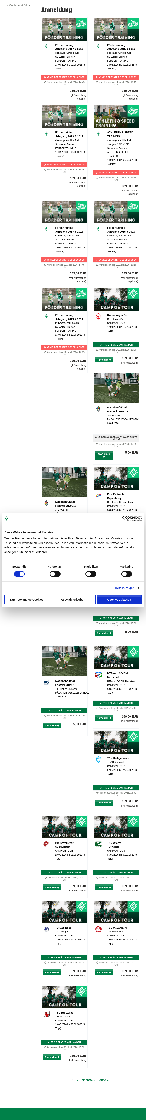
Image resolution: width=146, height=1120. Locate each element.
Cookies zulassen (119, 599)
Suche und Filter (19, 5)
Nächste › (88, 1080)
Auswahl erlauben (73, 599)
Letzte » (103, 1080)
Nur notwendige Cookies (26, 599)
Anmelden (104, 359)
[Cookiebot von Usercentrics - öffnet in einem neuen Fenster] (125, 518)
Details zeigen (124, 588)
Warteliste (104, 455)
